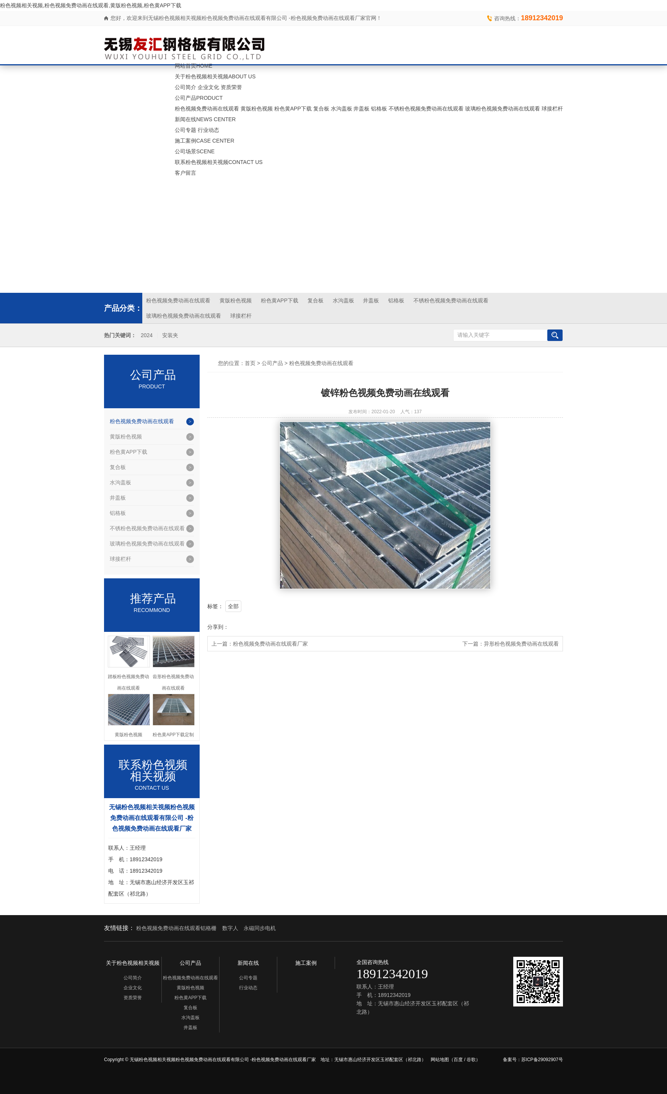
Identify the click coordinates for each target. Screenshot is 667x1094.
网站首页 (193, 66)
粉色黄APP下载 (293, 109)
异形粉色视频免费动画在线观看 (521, 644)
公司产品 (199, 98)
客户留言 (185, 173)
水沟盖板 (341, 109)
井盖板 (361, 109)
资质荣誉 (231, 87)
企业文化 (208, 87)
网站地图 (440, 1059)
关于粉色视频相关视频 (215, 76)
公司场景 (195, 151)
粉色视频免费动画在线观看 (207, 109)
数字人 (230, 928)
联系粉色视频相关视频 (219, 162)
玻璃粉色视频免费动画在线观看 (502, 109)
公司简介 (185, 87)
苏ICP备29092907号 (542, 1059)
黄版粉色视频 (257, 109)
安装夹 (170, 335)
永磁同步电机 (260, 928)
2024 (147, 335)
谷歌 (471, 1059)
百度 (458, 1059)
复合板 (321, 109)
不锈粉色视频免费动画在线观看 (426, 109)
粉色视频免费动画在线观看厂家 (270, 644)
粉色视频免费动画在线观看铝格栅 (176, 928)
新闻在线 (205, 119)
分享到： (218, 627)
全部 (233, 606)
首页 (250, 363)
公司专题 (185, 130)
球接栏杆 (552, 109)
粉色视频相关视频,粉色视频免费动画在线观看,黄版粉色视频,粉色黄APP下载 (90, 5)
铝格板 (379, 109)
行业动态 (208, 130)
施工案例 (204, 141)
